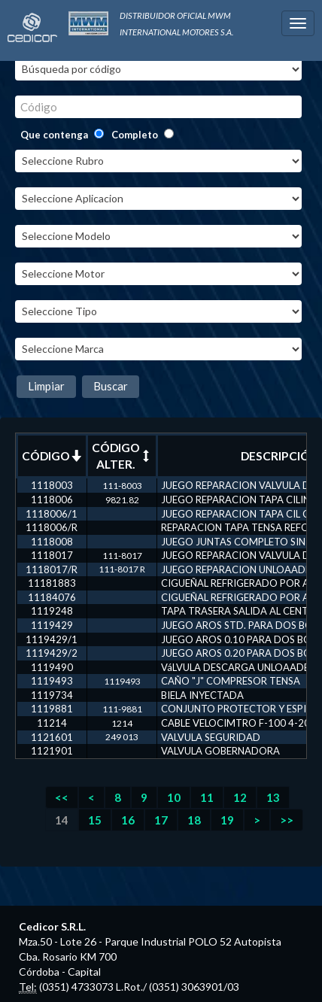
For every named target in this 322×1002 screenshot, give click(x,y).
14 (61, 820)
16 (128, 820)
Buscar (110, 386)
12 (240, 797)
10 (174, 797)
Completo (134, 135)
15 (95, 820)
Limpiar (46, 386)
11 (207, 797)
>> (286, 820)
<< (61, 797)
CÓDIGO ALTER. (122, 456)
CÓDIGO (52, 456)
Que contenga (54, 135)
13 (273, 797)
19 (227, 820)
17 (161, 820)
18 (194, 820)
